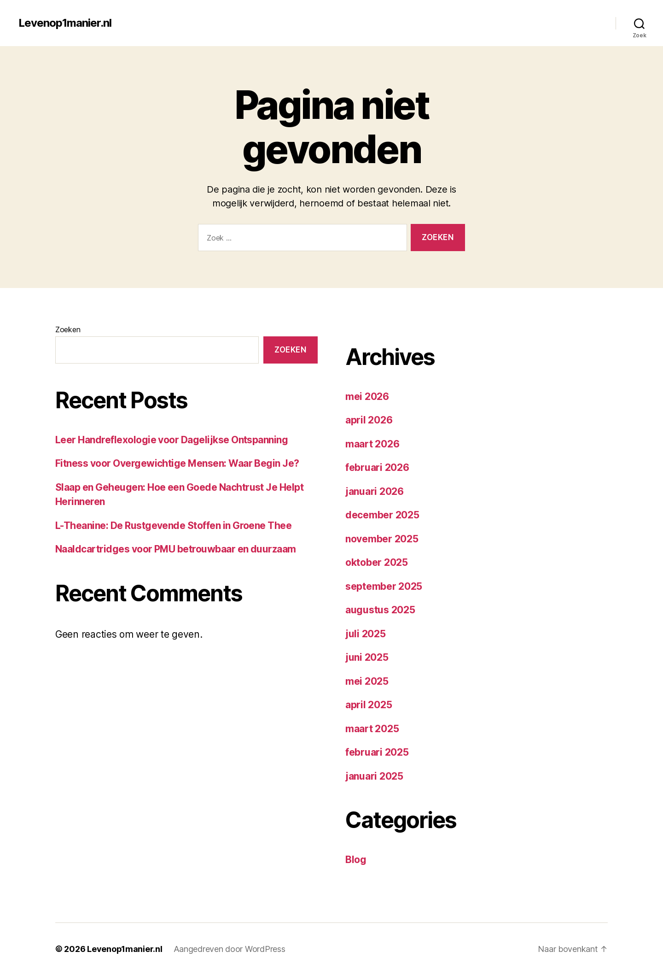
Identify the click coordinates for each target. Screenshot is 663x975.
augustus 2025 (380, 610)
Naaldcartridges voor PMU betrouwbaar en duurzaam (175, 549)
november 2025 (382, 539)
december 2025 (382, 515)
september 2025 (383, 586)
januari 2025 (374, 776)
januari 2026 (374, 491)
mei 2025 (367, 681)
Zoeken (67, 329)
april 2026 (368, 420)
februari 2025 (377, 752)
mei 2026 (367, 396)
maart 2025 (372, 728)
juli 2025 (365, 634)
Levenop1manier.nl (64, 23)
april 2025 (368, 705)
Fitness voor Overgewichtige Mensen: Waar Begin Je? (177, 463)
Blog (355, 859)
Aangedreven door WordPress (230, 949)
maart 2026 (372, 444)
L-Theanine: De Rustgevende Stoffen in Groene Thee (173, 525)
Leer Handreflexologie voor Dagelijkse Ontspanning (171, 440)
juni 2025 (367, 657)
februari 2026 (377, 467)
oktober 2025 (376, 562)
